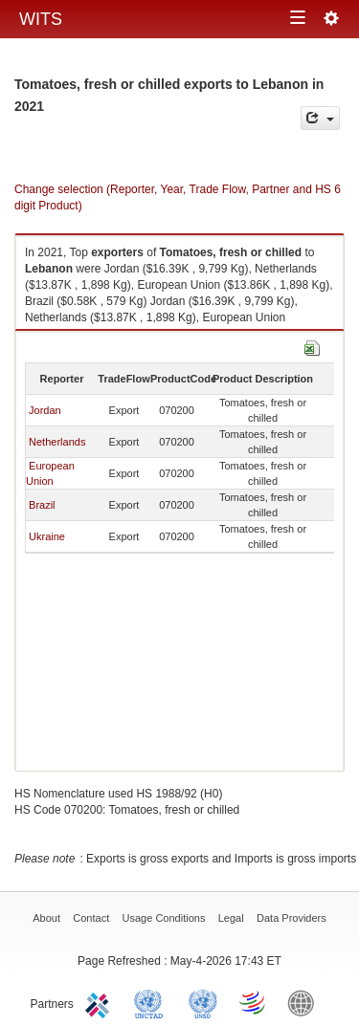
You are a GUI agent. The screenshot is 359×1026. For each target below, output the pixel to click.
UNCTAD (152, 1002)
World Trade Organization (254, 1002)
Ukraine (47, 536)
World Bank (305, 1002)
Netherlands (57, 442)
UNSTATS (203, 1002)
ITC (100, 1002)
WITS (40, 19)
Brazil (42, 505)
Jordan (45, 410)
